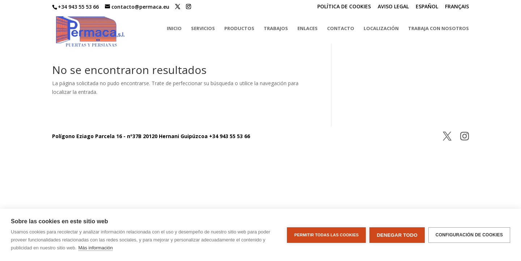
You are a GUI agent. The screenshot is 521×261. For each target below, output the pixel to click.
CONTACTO (340, 29)
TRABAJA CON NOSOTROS (438, 29)
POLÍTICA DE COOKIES (344, 7)
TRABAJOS (276, 29)
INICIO (174, 29)
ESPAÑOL (427, 7)
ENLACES (307, 29)
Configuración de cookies (469, 234)
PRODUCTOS (239, 29)
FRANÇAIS (457, 7)
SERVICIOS (203, 29)
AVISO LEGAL (393, 7)
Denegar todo (397, 235)
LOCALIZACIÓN (381, 29)
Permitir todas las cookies (326, 235)
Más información (95, 247)
